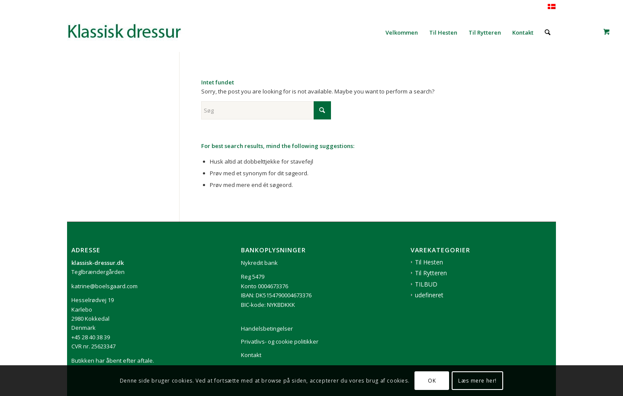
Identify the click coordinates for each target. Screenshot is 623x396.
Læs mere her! (477, 380)
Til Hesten (429, 262)
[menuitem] (402, 32)
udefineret (429, 295)
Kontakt (251, 355)
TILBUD (426, 284)
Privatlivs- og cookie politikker (279, 341)
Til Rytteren (431, 273)
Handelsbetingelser (267, 328)
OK (432, 380)
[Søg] (547, 32)
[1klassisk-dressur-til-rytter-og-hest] (132, 32)
